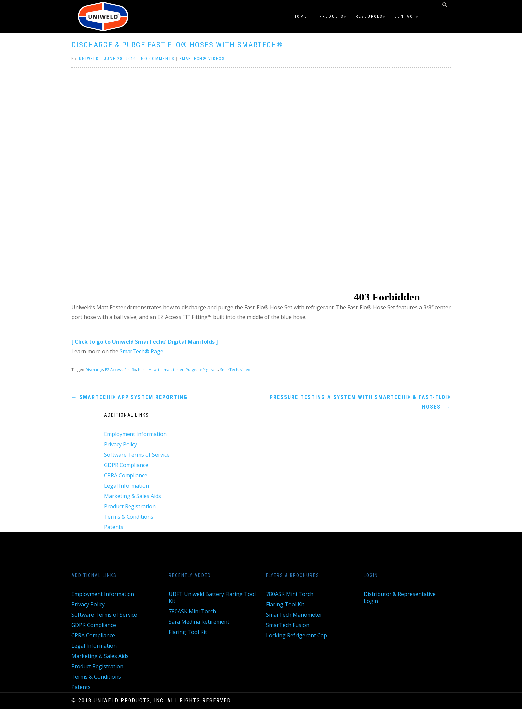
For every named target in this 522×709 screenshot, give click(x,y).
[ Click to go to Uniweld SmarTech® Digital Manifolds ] (144, 341)
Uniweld (89, 58)
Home (300, 16)
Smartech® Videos (202, 58)
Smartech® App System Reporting (129, 397)
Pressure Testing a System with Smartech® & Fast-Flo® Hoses (360, 402)
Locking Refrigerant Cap (296, 635)
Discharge (94, 369)
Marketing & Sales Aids (132, 496)
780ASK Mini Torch (192, 611)
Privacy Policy (120, 444)
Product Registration (130, 506)
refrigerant (208, 369)
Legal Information (126, 485)
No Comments (157, 58)
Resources (369, 16)
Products (331, 16)
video (245, 369)
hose (142, 369)
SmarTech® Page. (142, 351)
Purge (191, 369)
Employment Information (135, 434)
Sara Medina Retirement (199, 621)
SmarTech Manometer (294, 614)
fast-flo (130, 369)
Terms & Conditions (128, 516)
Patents (113, 527)
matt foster (174, 369)
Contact (405, 16)
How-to (155, 369)
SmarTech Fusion (287, 625)
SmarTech (229, 369)
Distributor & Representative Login (400, 597)
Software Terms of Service (137, 454)
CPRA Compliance (125, 475)
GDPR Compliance (126, 465)
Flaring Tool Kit (188, 632)
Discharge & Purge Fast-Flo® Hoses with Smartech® (177, 45)
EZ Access (113, 369)
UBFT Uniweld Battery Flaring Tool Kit (212, 597)
